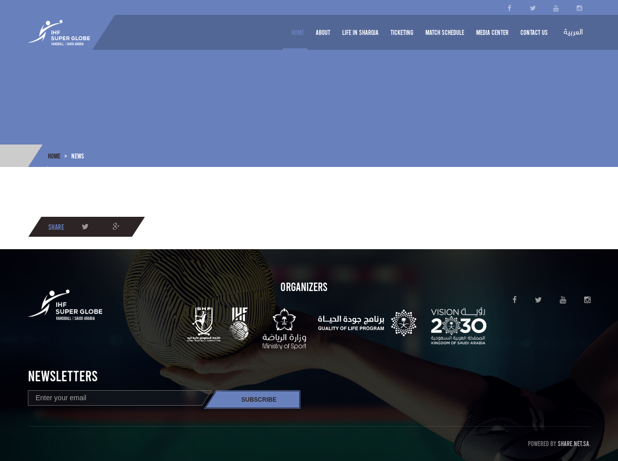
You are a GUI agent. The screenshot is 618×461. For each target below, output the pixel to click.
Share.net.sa (573, 443)
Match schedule (444, 32)
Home (297, 32)
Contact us (534, 32)
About (323, 32)
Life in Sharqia (360, 32)
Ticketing (401, 32)
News (77, 156)
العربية (573, 32)
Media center (492, 32)
